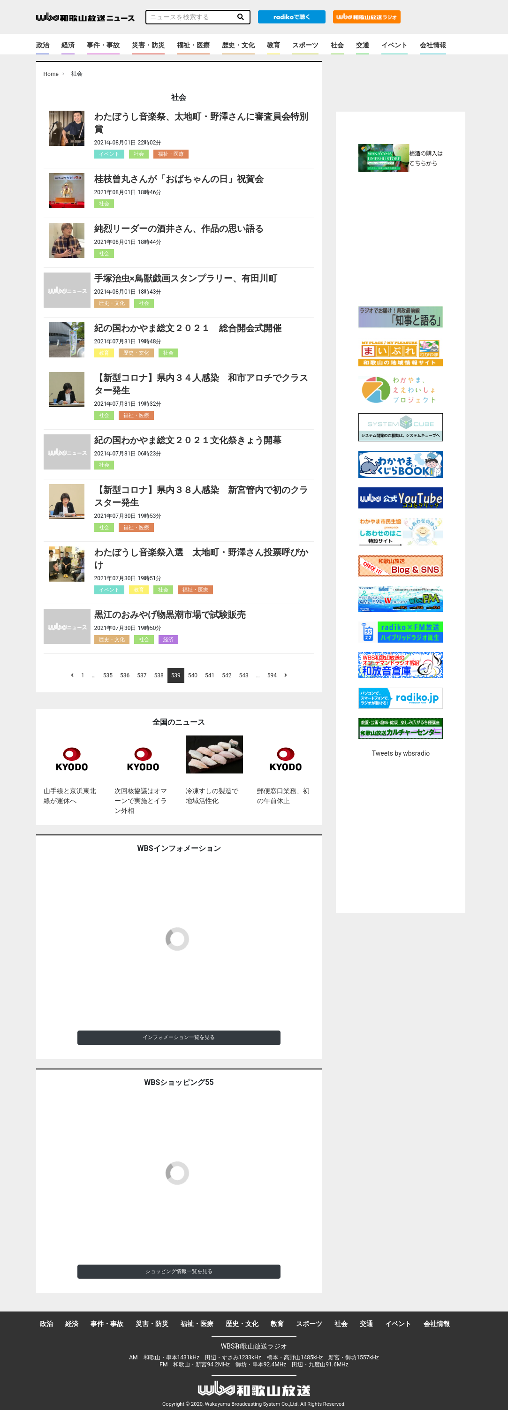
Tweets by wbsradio (401, 753)
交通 (362, 45)
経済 (68, 45)
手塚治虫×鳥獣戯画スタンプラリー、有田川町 (185, 278)
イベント (394, 45)
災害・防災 (148, 45)
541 (209, 675)
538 (158, 675)
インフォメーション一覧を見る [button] (179, 1037)
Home (51, 74)
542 (226, 675)
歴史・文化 (238, 45)
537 (141, 675)
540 (192, 675)
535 (108, 675)
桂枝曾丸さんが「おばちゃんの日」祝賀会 (179, 179)
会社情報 (433, 45)
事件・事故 (103, 45)
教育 (273, 45)
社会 (337, 45)
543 (244, 675)
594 (272, 675)
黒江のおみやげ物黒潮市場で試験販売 (170, 614)
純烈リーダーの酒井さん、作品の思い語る (179, 228)
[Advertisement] (414, 238)
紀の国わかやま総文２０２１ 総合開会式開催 (187, 328)
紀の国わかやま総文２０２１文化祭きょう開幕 (187, 440)
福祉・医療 (193, 45)
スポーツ (305, 45)
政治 (42, 45)
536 (124, 675)
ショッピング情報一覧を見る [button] (178, 1271)
